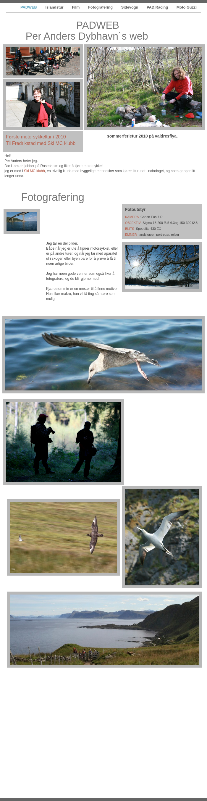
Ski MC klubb (34, 171)
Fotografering (101, 7)
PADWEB (29, 7)
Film (76, 7)
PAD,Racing (158, 7)
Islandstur (54, 7)
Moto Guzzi (187, 7)
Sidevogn (130, 7)
